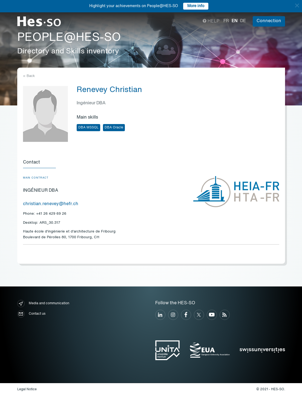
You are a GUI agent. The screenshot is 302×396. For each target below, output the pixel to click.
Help (211, 21)
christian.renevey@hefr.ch (50, 204)
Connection (269, 21)
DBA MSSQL (88, 127)
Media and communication (43, 303)
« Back (29, 76)
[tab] (39, 162)
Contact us (31, 314)
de (243, 21)
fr (226, 21)
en (234, 21)
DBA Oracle (114, 127)
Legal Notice (27, 389)
